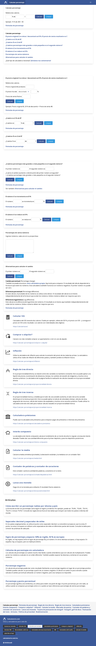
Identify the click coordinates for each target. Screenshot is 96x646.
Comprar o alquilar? (22, 334)
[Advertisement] (48, 70)
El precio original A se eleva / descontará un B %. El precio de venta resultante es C (36, 36)
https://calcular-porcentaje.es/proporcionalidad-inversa (32, 407)
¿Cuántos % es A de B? (14, 42)
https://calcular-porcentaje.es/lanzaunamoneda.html (31, 491)
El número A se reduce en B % (16, 51)
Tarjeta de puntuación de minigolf (50, 610)
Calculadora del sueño (66, 630)
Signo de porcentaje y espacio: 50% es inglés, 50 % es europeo (35, 537)
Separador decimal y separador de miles (25, 521)
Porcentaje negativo (16, 565)
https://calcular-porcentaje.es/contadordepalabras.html (32, 475)
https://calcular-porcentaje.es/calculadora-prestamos (31, 423)
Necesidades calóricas (21, 630)
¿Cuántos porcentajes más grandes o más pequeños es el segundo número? (34, 45)
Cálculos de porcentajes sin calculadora (25, 550)
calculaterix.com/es (10, 638)
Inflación (17, 351)
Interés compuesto (22, 431)
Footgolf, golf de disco (72, 610)
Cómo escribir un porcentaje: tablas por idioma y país (31, 506)
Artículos (14, 612)
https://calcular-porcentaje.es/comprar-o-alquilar (30, 343)
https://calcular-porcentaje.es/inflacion (26, 361)
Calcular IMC (8, 630)
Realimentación (42, 612)
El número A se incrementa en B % (18, 48)
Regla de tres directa (23, 369)
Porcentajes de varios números (17, 54)
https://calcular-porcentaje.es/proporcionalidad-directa (32, 384)
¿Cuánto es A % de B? (13, 39)
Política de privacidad (27, 612)
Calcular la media (21, 450)
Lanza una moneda (22, 482)
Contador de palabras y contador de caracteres (36, 466)
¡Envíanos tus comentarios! (41, 61)
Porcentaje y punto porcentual (20, 581)
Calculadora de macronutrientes (41, 630)
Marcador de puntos (63, 607)
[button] (90, 2)
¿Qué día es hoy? (9, 633)
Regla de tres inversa (23, 392)
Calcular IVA (19, 316)
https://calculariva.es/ (20, 326)
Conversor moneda (10, 626)
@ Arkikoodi (7, 643)
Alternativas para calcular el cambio (19, 57)
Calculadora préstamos (24, 415)
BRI (55, 630)
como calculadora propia (35, 283)
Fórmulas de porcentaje (15, 26)
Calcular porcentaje (16, 2)
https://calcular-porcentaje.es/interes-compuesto (30, 442)
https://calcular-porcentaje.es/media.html (27, 458)
